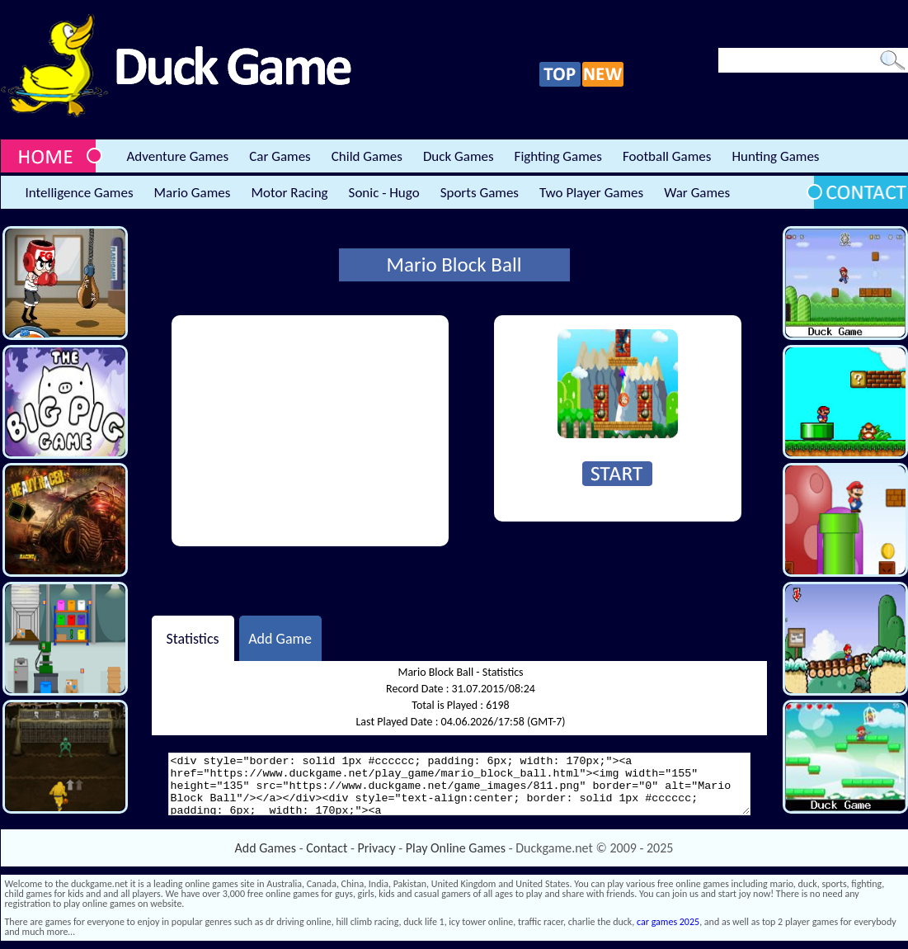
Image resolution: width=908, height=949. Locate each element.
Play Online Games (456, 848)
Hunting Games (775, 156)
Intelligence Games (80, 192)
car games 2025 (668, 922)
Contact (326, 848)
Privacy (377, 848)
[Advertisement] (310, 430)
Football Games (667, 156)
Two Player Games (591, 192)
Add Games (265, 848)
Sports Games (479, 192)
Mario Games (192, 192)
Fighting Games (558, 156)
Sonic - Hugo (384, 192)
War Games (697, 192)
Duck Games (458, 156)
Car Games (280, 156)
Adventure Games (178, 156)
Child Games (367, 156)
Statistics (192, 638)
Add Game (280, 638)
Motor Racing (289, 192)
